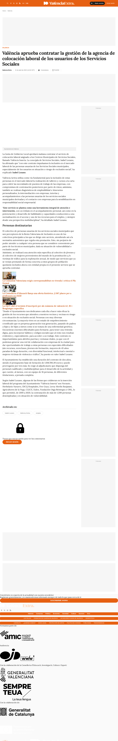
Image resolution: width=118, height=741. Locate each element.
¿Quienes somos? (29, 623)
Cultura (73, 613)
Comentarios (43, 70)
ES (27, 3)
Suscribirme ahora (59, 600)
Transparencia (99, 623)
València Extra (7, 70)
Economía (56, 613)
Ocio (88, 613)
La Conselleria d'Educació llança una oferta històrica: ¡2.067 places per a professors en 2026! (37, 294)
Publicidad (87, 623)
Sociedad (65, 613)
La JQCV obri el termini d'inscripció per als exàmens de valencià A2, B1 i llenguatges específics (37, 307)
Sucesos (81, 613)
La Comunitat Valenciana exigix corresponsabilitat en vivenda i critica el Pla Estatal (39, 281)
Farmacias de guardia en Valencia (46, 618)
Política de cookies (74, 623)
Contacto (17, 623)
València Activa (25, 413)
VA (23, 3)
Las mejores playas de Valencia (71, 618)
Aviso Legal (42, 623)
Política (47, 613)
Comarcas (39, 613)
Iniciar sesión (12, 442)
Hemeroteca (90, 618)
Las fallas (27, 618)
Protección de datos (56, 623)
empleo (38, 413)
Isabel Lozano (9, 413)
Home (4, 11)
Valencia (5, 48)
